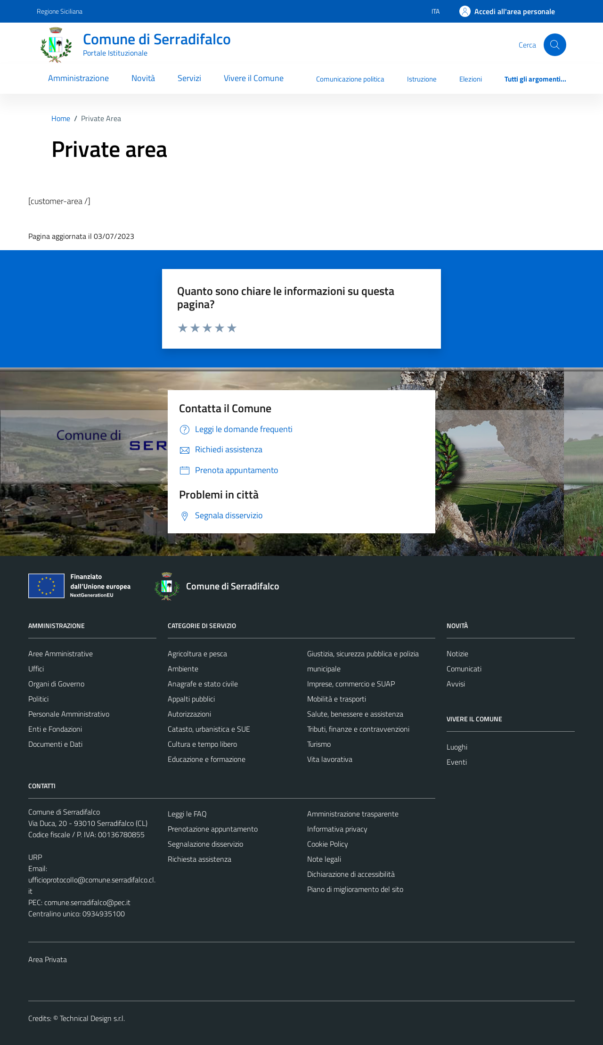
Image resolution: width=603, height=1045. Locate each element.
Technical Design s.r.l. (92, 1018)
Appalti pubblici (191, 698)
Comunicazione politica (350, 78)
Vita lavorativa (329, 759)
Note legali (324, 859)
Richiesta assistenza (199, 859)
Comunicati (464, 668)
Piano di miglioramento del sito (355, 889)
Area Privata (47, 959)
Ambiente (183, 668)
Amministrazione (78, 78)
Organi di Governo (56, 683)
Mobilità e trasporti (336, 698)
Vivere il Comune (254, 78)
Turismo (319, 744)
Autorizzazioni (189, 713)
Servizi (189, 78)
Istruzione (422, 78)
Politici (38, 698)
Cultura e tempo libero (202, 744)
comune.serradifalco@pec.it (87, 902)
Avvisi (456, 683)
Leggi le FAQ (187, 813)
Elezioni (470, 78)
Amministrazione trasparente (353, 813)
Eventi (457, 761)
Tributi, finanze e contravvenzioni (358, 729)
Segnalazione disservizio (205, 843)
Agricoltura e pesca (197, 653)
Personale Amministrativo (68, 713)
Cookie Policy (327, 843)
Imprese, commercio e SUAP (351, 683)
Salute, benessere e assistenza (355, 713)
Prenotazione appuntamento (213, 828)
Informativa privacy (337, 828)
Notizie (457, 653)
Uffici (36, 668)
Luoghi (457, 746)
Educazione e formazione (206, 759)
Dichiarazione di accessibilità (351, 874)
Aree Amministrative (60, 653)
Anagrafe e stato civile (203, 683)
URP (35, 857)
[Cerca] (555, 44)
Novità (143, 78)
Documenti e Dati (55, 744)
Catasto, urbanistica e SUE (209, 729)
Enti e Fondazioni (55, 729)
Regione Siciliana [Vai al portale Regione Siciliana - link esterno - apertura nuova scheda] (59, 11)
